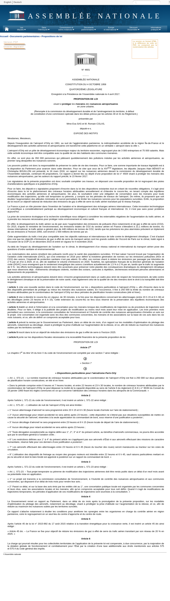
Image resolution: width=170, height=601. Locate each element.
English (7, 2)
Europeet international (111, 28)
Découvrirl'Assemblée (133, 28)
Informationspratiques (156, 28)
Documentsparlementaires (88, 28)
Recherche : (136, 2)
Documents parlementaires (25, 36)
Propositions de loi (52, 36)
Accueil (4, 36)
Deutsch (17, 2)
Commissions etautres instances (66, 28)
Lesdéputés (21, 28)
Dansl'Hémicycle (44, 28)
